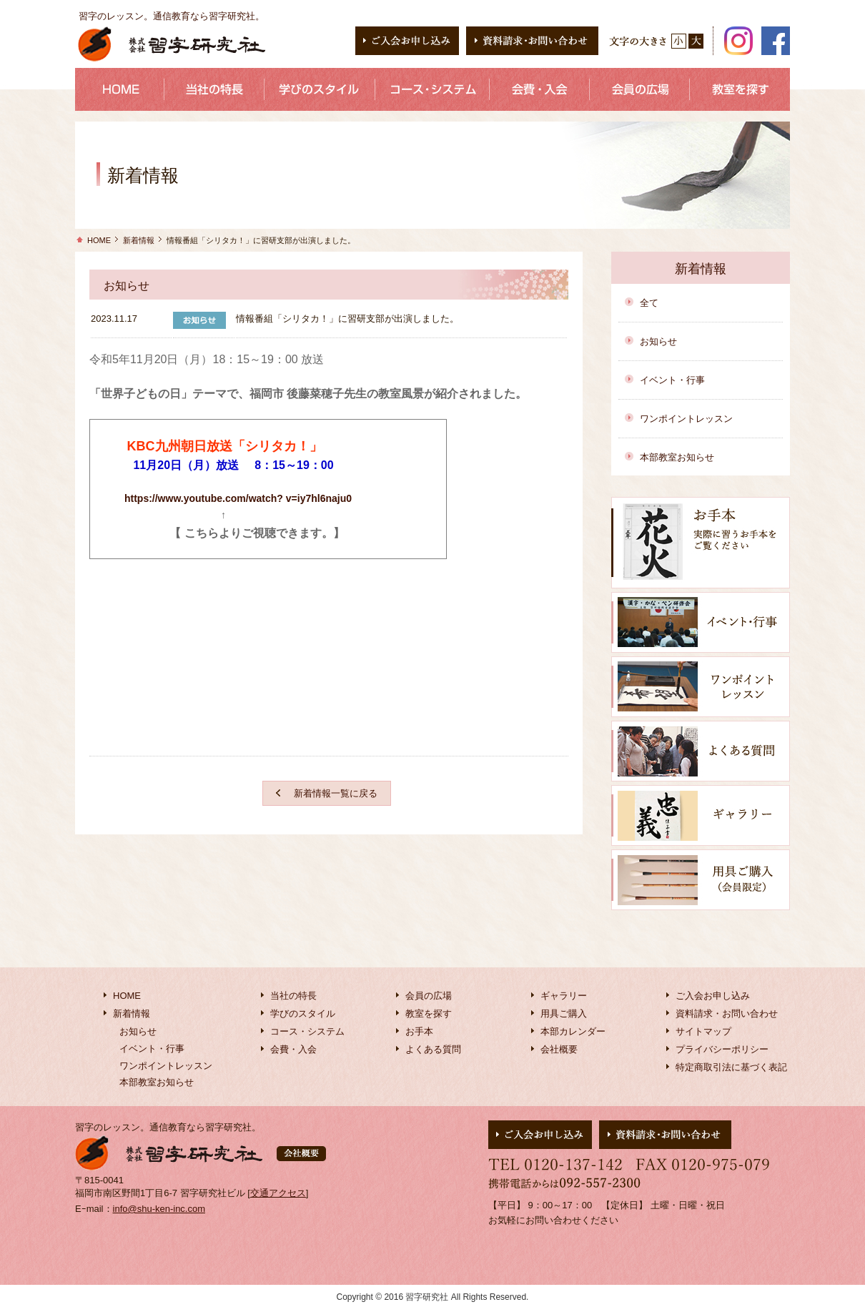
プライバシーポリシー (722, 1049)
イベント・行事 (672, 380)
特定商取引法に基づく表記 (731, 1067)
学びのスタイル (302, 1013)
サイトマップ (703, 1031)
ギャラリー (563, 995)
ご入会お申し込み (713, 995)
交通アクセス (278, 1193)
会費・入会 (293, 1049)
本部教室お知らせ (677, 457)
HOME (99, 240)
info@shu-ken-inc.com (159, 1208)
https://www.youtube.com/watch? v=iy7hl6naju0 (238, 498)
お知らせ (658, 341)
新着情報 (138, 240)
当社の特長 (293, 995)
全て (649, 302)
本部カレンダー (573, 1031)
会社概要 (559, 1049)
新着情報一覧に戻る (335, 793)
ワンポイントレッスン (686, 418)
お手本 (419, 1031)
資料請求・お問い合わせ (727, 1013)
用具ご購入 (563, 1013)
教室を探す (428, 1013)
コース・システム (307, 1031)
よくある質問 (433, 1049)
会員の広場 (428, 995)
